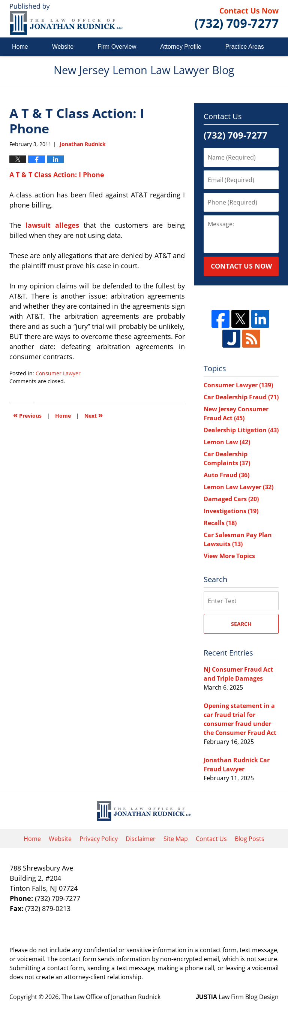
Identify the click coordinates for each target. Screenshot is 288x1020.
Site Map (176, 839)
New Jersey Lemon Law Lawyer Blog (66, 19)
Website (63, 46)
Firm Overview (117, 46)
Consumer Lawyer (58, 373)
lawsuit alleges (52, 225)
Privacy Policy (99, 839)
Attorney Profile (180, 46)
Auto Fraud (226, 475)
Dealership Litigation (241, 430)
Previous (27, 415)
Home (20, 46)
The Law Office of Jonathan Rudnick (111, 997)
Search (241, 623)
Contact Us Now (241, 265)
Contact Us (211, 839)
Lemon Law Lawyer (238, 487)
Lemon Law (227, 442)
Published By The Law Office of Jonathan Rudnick (237, 19)
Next (93, 415)
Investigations (231, 511)
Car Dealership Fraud (241, 397)
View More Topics (229, 556)
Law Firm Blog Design (237, 997)
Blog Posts (249, 839)
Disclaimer (141, 839)
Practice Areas (244, 46)
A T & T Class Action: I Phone (56, 174)
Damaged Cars (231, 499)
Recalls (220, 523)
